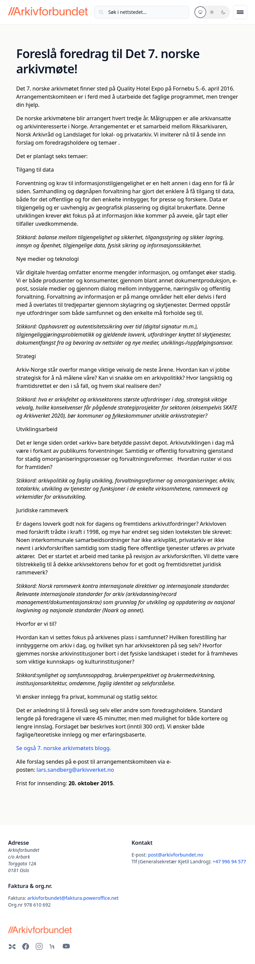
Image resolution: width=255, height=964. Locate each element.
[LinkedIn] (53, 946)
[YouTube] (66, 946)
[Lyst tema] (211, 12)
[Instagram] (39, 946)
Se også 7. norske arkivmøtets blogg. (63, 748)
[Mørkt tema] (223, 12)
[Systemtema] (200, 12)
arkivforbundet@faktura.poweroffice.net (73, 898)
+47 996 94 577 (229, 861)
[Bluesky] (12, 946)
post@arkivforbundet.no (175, 854)
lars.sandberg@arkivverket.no (75, 769)
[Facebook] (26, 946)
